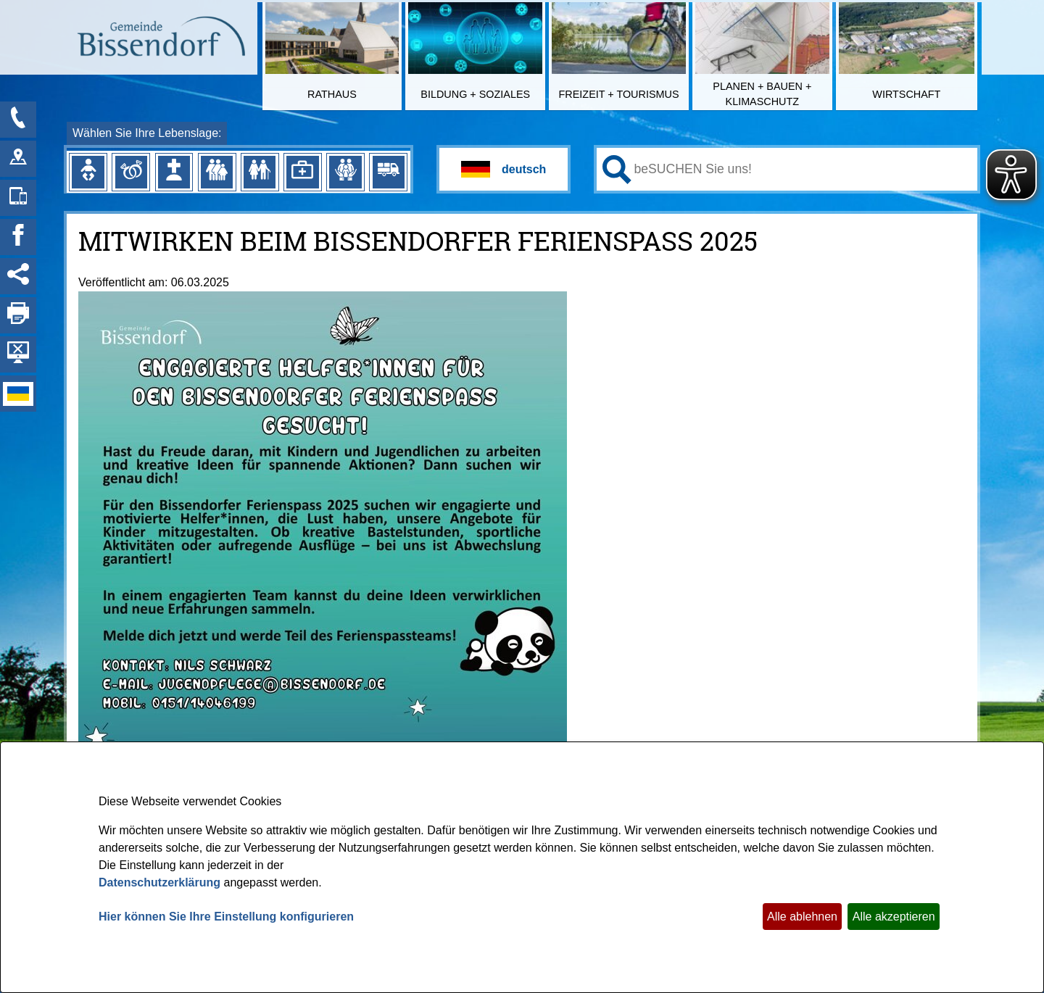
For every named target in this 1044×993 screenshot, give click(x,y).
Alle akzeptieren (894, 916)
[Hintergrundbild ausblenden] (18, 354)
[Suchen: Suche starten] (616, 169)
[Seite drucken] (18, 315)
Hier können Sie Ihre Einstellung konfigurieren (226, 916)
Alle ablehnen (802, 916)
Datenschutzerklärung (159, 882)
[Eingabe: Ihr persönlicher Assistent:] (803, 168)
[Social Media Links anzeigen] (18, 276)
